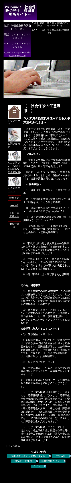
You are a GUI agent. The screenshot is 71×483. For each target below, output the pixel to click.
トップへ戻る (12, 446)
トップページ (14, 120)
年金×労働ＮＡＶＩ (50, 461)
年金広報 (60, 456)
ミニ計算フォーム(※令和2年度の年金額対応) (14, 166)
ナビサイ (37, 466)
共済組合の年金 (23, 461)
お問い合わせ (14, 143)
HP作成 (14, 205)
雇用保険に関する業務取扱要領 (28, 456)
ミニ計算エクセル (14, 188)
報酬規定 (14, 198)
